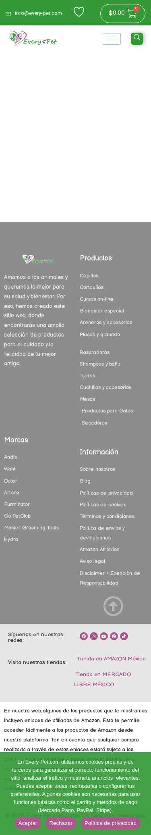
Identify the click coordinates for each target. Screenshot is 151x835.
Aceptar (28, 823)
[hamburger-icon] (112, 39)
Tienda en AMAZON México (110, 659)
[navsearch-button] (137, 39)
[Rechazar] (141, 793)
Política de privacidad (111, 823)
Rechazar (60, 823)
